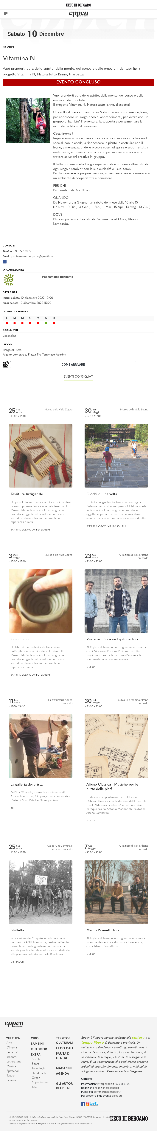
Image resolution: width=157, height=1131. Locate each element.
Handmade (39, 1073)
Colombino (20, 639)
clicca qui (117, 1095)
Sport (35, 1063)
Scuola (36, 1059)
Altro (35, 1087)
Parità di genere (63, 1056)
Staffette (17, 930)
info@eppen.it (105, 1083)
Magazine (64, 1068)
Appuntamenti (41, 1082)
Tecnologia (39, 1068)
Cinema (12, 1047)
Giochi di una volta (101, 494)
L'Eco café (65, 1048)
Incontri (12, 1057)
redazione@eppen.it (107, 1087)
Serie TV (12, 1052)
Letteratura (14, 1061)
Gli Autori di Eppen (65, 1086)
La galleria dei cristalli (28, 784)
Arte (13, 808)
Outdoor (39, 1049)
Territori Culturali (64, 1041)
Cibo (35, 1038)
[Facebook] (5, 261)
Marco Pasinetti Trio (102, 930)
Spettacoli (17, 962)
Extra (35, 1054)
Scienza (11, 1080)
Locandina (9, 335)
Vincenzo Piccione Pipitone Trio (112, 639)
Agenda (62, 1073)
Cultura (13, 1038)
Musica (90, 667)
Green (36, 1077)
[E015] (94, 1103)
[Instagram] (87, 1103)
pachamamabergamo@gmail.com (33, 256)
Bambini (9, 47)
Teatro (11, 1075)
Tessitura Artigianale (27, 494)
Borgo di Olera (12, 350)
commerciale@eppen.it (107, 1091)
